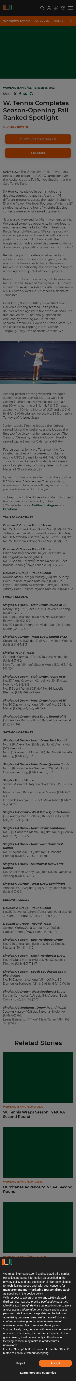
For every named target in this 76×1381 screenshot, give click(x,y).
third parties (10, 1301)
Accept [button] (55, 1363)
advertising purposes (16, 1317)
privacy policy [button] (11, 1281)
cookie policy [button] (35, 1293)
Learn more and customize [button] (38, 1372)
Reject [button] (20, 1363)
